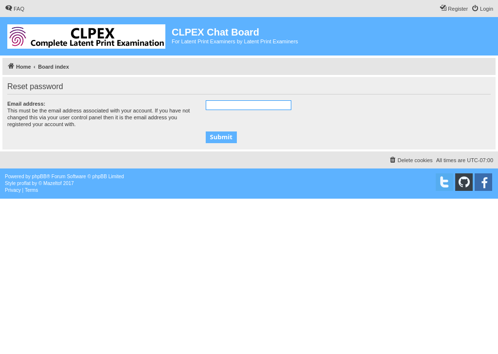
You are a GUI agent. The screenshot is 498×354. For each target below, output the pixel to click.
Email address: (26, 104)
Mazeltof (52, 183)
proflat (24, 183)
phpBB (39, 176)
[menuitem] (14, 9)
